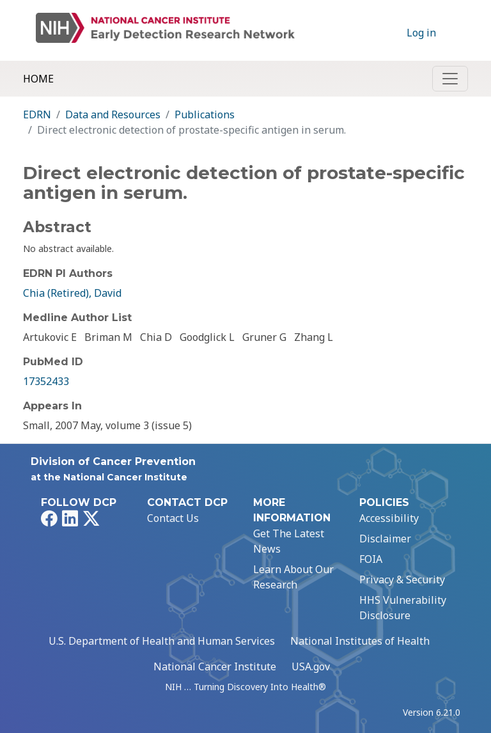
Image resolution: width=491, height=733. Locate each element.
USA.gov (311, 666)
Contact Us (173, 518)
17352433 (46, 381)
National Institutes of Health (360, 641)
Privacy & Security (402, 579)
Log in (421, 33)
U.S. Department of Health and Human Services (162, 641)
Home (38, 79)
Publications (205, 114)
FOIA (370, 559)
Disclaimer (385, 539)
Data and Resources (112, 114)
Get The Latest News (288, 541)
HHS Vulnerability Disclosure (402, 607)
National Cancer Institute (214, 666)
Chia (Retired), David (72, 293)
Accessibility (389, 518)
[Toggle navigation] (450, 78)
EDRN (37, 114)
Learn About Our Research (293, 577)
